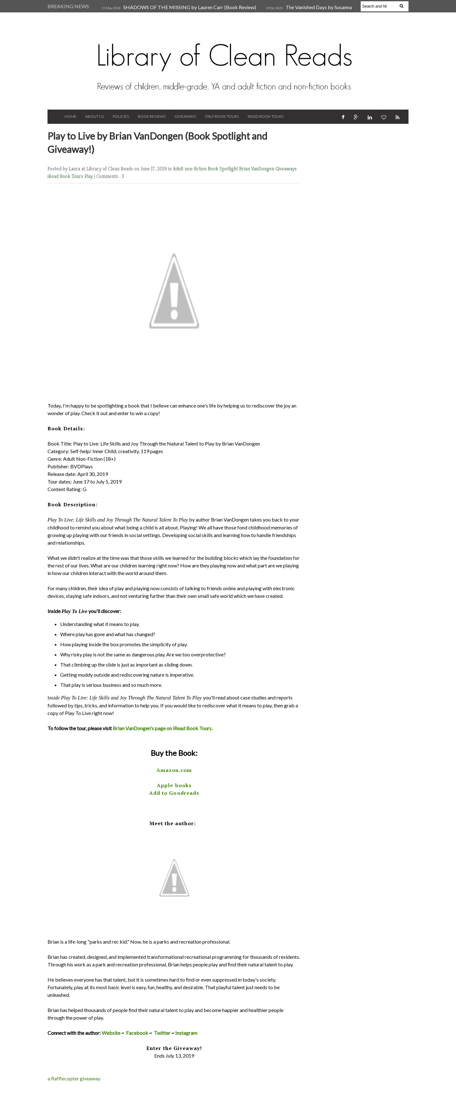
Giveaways (185, 116)
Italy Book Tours (222, 116)
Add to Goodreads (174, 792)
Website (111, 1033)
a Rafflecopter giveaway (74, 1078)
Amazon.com (174, 770)
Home (70, 116)
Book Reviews (152, 116)
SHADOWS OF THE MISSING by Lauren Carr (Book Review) (189, 7)
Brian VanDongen (257, 168)
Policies (121, 116)
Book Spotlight (223, 168)
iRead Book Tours (265, 116)
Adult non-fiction (190, 168)
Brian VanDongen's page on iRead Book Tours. (162, 728)
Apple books (174, 785)
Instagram (186, 1033)
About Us (94, 116)
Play (89, 176)
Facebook (137, 1033)
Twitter (162, 1033)
